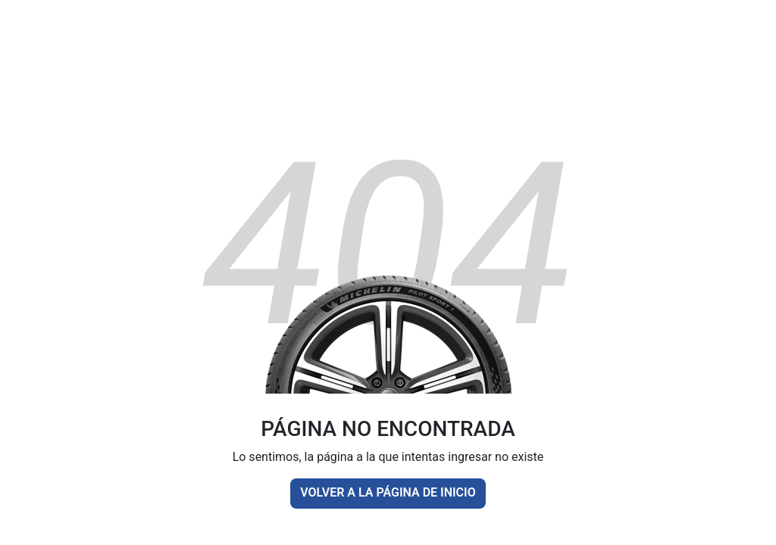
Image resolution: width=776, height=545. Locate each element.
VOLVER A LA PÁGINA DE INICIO (387, 492)
